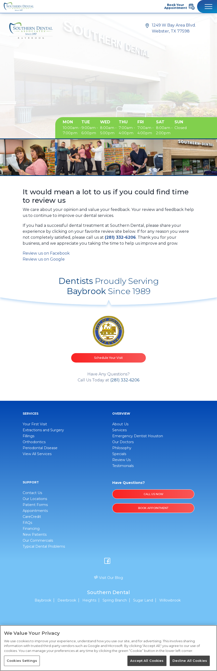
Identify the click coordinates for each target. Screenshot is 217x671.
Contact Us (32, 493)
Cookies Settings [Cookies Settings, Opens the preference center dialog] (22, 661)
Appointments (35, 510)
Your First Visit (35, 424)
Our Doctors (123, 442)
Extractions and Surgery (43, 430)
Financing (31, 528)
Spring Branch (115, 600)
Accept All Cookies (146, 661)
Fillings (28, 436)
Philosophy (121, 448)
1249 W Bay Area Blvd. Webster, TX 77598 (174, 28)
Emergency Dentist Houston (137, 436)
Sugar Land (143, 600)
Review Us (121, 460)
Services (119, 430)
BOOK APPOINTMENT (153, 508)
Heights (89, 600)
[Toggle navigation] (207, 6)
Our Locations (35, 499)
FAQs (27, 522)
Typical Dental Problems (44, 546)
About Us (120, 424)
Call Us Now (153, 494)
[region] (108, 648)
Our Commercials (38, 540)
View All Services (37, 454)
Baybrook (43, 600)
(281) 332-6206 (120, 237)
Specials (119, 454)
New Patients (35, 534)
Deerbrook (66, 600)
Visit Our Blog (108, 577)
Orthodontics (34, 442)
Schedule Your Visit (108, 358)
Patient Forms (35, 505)
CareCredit (32, 516)
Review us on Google (44, 259)
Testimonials (123, 466)
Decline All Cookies (189, 661)
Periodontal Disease (40, 448)
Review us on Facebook (46, 253)
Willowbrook (170, 600)
